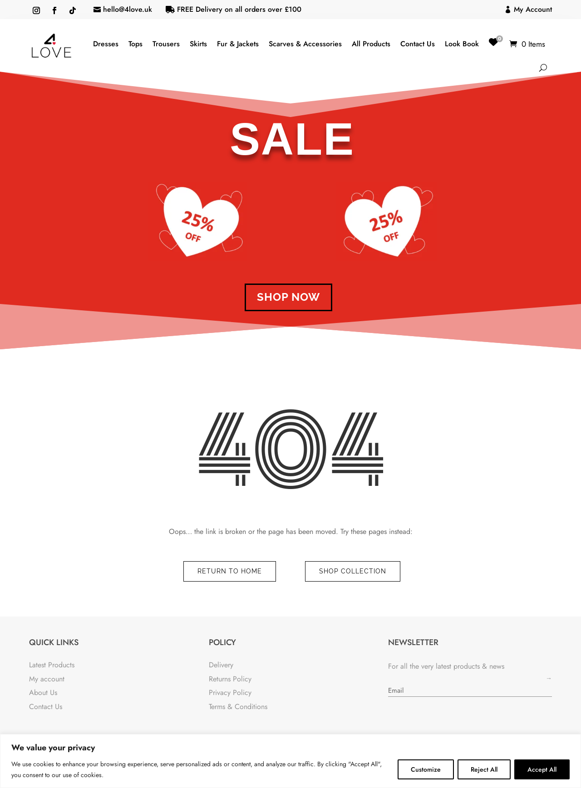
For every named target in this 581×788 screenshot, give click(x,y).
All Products (371, 44)
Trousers (166, 44)
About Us (43, 692)
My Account (533, 9)
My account (46, 679)
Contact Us (417, 44)
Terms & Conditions (238, 706)
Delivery (221, 665)
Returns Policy (230, 679)
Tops (135, 44)
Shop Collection (352, 571)
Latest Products (51, 665)
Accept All (541, 769)
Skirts (198, 44)
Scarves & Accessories (305, 44)
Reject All (484, 769)
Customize (426, 769)
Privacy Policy (230, 692)
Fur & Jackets (238, 44)
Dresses (105, 44)
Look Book (462, 44)
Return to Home (229, 571)
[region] (290, 761)
